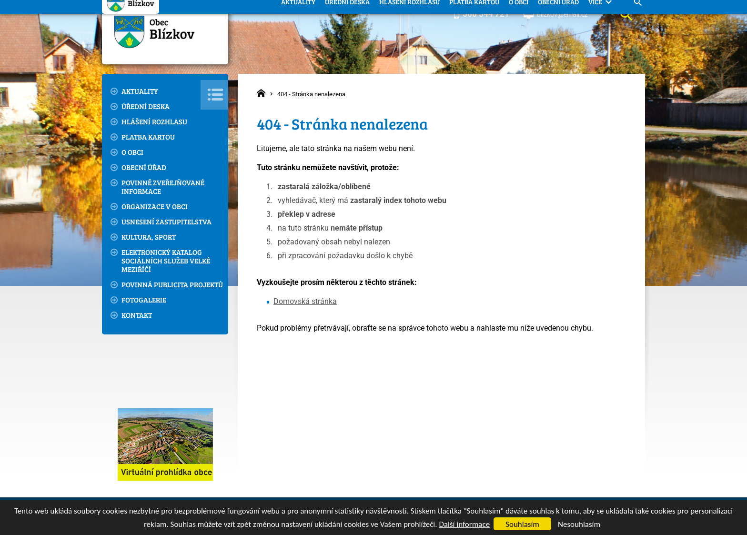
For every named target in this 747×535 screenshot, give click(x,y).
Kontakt (136, 315)
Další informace (464, 524)
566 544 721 (486, 14)
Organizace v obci (154, 206)
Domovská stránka (305, 301)
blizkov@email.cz (562, 14)
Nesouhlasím (579, 524)
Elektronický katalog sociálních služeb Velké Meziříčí (165, 260)
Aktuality (139, 91)
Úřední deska (145, 106)
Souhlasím (522, 524)
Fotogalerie (143, 299)
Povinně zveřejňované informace (162, 187)
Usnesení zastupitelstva (166, 221)
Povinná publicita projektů (172, 284)
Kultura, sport (148, 237)
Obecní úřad (143, 167)
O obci (132, 152)
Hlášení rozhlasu (154, 121)
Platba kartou (148, 136)
